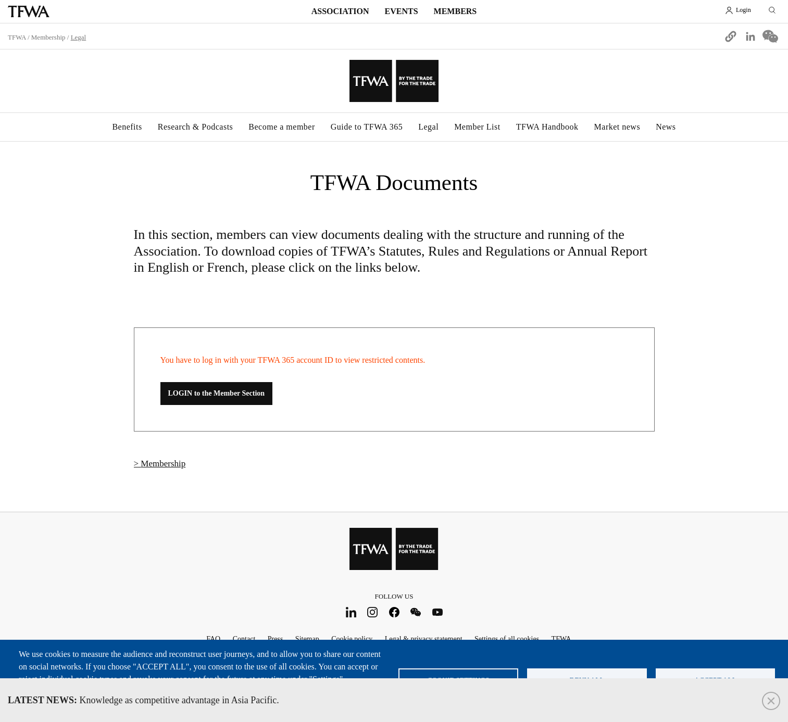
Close (771, 701)
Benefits (127, 126)
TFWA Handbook (547, 126)
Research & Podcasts (195, 126)
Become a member (281, 126)
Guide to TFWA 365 (367, 126)
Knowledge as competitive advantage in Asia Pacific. (143, 700)
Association (340, 11)
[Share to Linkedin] (750, 36)
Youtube (437, 611)
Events (401, 11)
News (666, 126)
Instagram (372, 611)
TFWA (28, 11)
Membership (48, 37)
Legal (428, 126)
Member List (477, 126)
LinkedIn (350, 611)
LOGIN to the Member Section (216, 393)
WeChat (415, 611)
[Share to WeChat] (770, 36)
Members (455, 11)
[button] (731, 36)
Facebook (394, 611)
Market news (617, 126)
